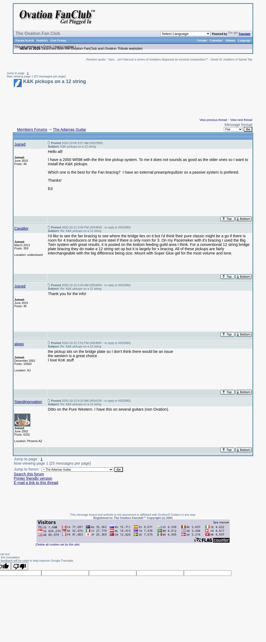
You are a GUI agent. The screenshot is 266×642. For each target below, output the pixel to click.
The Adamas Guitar (69, 129)
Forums (202, 40)
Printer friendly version (33, 478)
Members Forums (32, 129)
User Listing (58, 40)
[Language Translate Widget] (185, 33)
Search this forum (29, 474)
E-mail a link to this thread (36, 482)
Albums (230, 40)
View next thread (241, 119)
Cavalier (21, 228)
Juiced (19, 144)
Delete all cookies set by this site (57, 544)
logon (58, 46)
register (69, 46)
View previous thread (213, 119)
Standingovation (28, 402)
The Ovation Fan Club (38, 33)
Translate (239, 34)
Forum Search (25, 40)
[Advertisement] (184, 17)
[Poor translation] (19, 566)
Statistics (42, 40)
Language (244, 40)
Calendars (216, 40)
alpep (19, 344)
